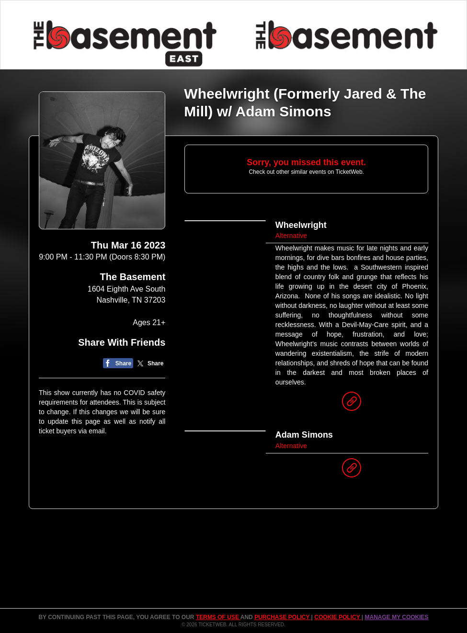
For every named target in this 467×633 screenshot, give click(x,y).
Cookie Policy (337, 617)
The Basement (133, 276)
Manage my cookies (396, 617)
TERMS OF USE (218, 617)
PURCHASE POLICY (282, 617)
